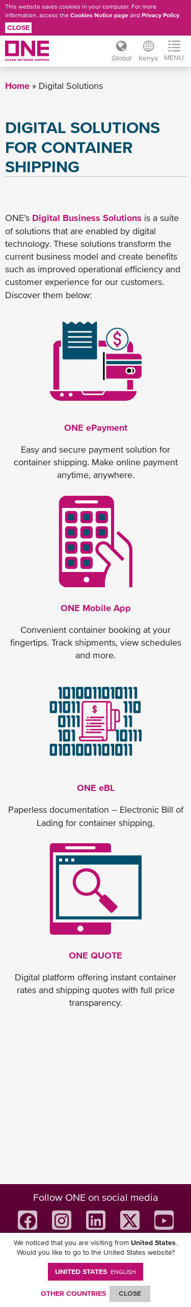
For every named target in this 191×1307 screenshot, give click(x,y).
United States (95, 1271)
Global (121, 58)
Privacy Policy (160, 15)
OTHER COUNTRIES (73, 1293)
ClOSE (130, 1293)
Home (17, 85)
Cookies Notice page (99, 15)
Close (18, 27)
